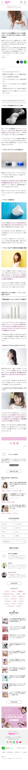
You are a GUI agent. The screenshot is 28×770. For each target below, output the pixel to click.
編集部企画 (20, 591)
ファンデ (13, 603)
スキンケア (4, 524)
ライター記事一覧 (14, 465)
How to (3, 57)
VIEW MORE (14, 583)
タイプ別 (18, 606)
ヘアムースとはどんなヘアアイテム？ (11, 72)
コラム (3, 536)
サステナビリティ (19, 758)
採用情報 (24, 752)
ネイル (17, 532)
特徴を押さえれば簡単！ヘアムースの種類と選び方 (14, 74)
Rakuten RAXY (8, 2)
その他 (17, 536)
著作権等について (18, 752)
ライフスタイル (11, 606)
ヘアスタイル (15, 490)
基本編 (18, 593)
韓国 (13, 502)
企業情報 (3, 752)
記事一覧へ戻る (14, 471)
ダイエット (21, 603)
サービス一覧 (4, 758)
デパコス (7, 603)
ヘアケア (8, 55)
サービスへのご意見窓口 (16, 737)
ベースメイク (18, 524)
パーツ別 (21, 601)
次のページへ (14, 438)
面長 (20, 490)
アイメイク (4, 528)
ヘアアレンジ (15, 513)
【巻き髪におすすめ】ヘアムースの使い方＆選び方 (14, 88)
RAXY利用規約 (8, 737)
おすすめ (8, 490)
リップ (6, 598)
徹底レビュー (21, 596)
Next (24, 446)
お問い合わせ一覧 (11, 758)
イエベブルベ (7, 601)
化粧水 (15, 601)
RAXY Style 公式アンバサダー (8, 593)
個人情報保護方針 (10, 752)
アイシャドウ (6, 596)
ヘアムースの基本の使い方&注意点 (11, 76)
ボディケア (18, 528)
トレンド (14, 596)
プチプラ (21, 598)
